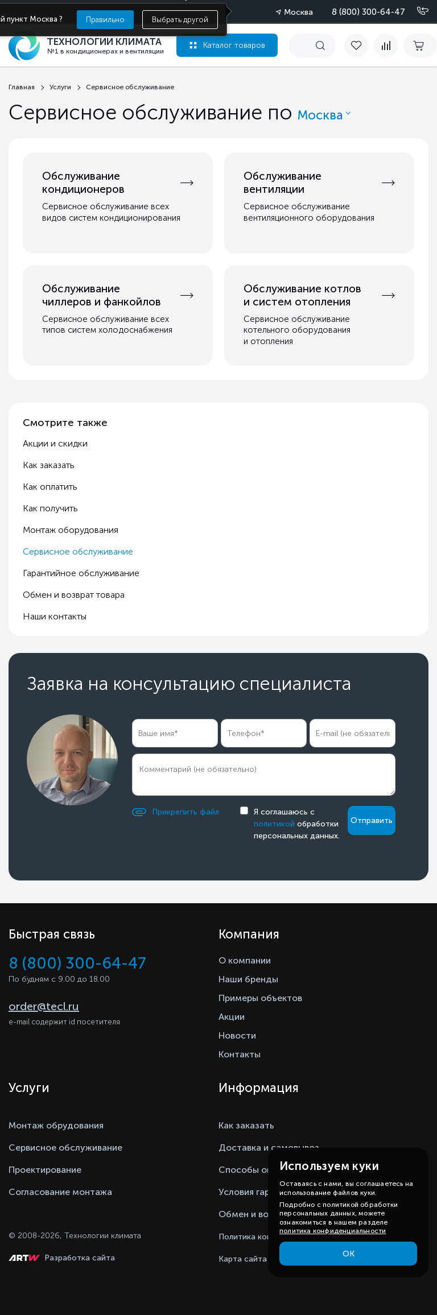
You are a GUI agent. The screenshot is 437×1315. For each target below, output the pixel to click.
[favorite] (359, 45)
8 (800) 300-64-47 (368, 12)
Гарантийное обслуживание (81, 573)
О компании (244, 960)
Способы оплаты (256, 1169)
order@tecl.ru (44, 1006)
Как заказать (49, 465)
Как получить (50, 508)
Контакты (239, 1054)
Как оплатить (50, 486)
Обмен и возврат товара (74, 594)
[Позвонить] (415, 11)
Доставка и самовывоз (268, 1147)
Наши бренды (248, 979)
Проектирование (45, 1169)
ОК (348, 1254)
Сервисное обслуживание (65, 1147)
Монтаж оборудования (70, 529)
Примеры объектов (260, 998)
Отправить (372, 820)
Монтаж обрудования (56, 1125)
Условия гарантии (256, 1191)
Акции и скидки (55, 443)
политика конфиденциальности (332, 1231)
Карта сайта (242, 1259)
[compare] (386, 45)
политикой (274, 824)
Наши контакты (54, 616)
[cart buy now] (420, 45)
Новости (237, 1035)
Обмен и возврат (255, 1214)
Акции (231, 1016)
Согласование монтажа (60, 1191)
